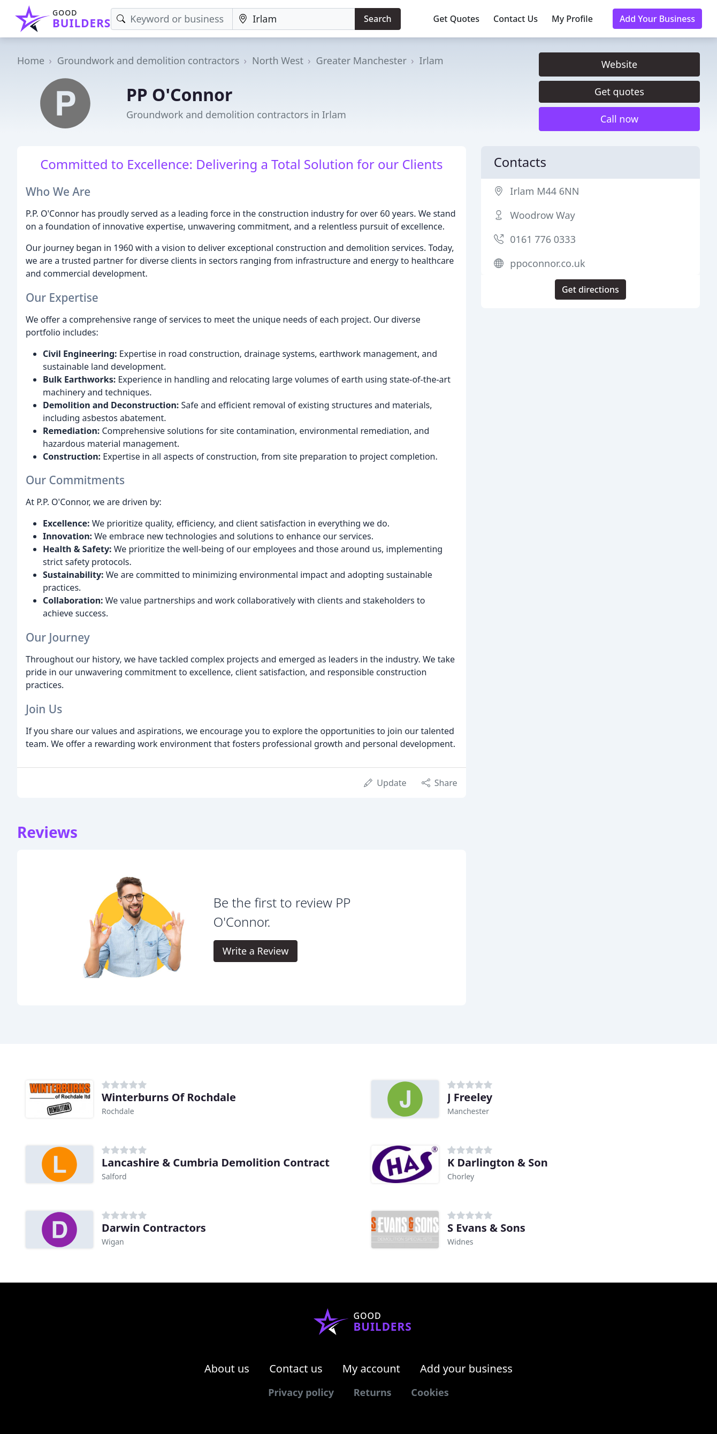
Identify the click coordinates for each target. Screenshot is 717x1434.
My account (371, 1368)
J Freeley (469, 1097)
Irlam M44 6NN (544, 191)
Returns (373, 1392)
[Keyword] (172, 19)
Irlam (431, 60)
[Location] (293, 19)
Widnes (460, 1242)
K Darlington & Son (497, 1162)
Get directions (590, 289)
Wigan (113, 1242)
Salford (114, 1176)
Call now (619, 118)
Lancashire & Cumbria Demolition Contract (216, 1162)
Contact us (296, 1368)
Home (30, 60)
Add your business (466, 1368)
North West (277, 60)
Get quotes (619, 91)
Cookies (429, 1392)
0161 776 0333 (543, 239)
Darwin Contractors (154, 1228)
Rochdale (118, 1111)
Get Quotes (456, 19)
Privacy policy (301, 1392)
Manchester (468, 1111)
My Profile (572, 19)
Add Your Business (657, 19)
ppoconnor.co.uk (547, 263)
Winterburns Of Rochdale (169, 1097)
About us (226, 1368)
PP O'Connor (179, 94)
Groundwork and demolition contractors (148, 60)
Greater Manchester (361, 60)
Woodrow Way (542, 215)
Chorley (460, 1176)
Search (377, 19)
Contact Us (515, 19)
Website (619, 64)
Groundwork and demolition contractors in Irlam (236, 114)
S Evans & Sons (486, 1228)
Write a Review (255, 950)
